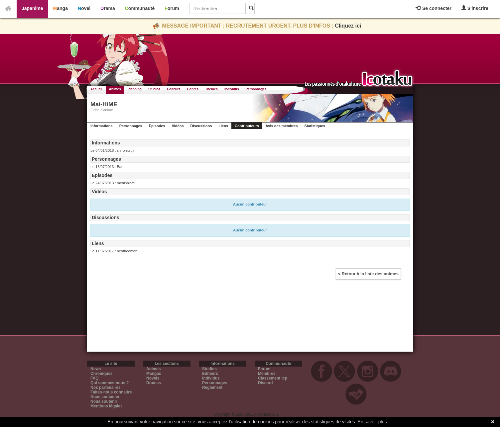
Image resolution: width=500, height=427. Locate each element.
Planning (135, 89)
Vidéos (178, 126)
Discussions (201, 126)
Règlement (212, 387)
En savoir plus (372, 421)
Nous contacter (104, 396)
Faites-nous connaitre (111, 392)
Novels (152, 378)
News (95, 369)
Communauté (140, 8)
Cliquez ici (348, 26)
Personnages (256, 89)
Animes (115, 89)
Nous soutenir (103, 401)
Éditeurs (174, 89)
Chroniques (101, 373)
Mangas (153, 373)
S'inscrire (474, 8)
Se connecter (433, 8)
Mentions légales (106, 406)
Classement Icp (272, 378)
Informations (101, 126)
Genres (192, 89)
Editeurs (210, 373)
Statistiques (315, 126)
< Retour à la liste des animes (368, 273)
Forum (172, 8)
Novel (84, 8)
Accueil (96, 89)
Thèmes (211, 89)
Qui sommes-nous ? (109, 383)
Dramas (153, 383)
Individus (231, 89)
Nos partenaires (105, 387)
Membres (267, 373)
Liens (223, 126)
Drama (107, 8)
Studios (154, 89)
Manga (60, 8)
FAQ (94, 378)
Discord (265, 383)
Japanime (32, 8)
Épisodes (157, 126)
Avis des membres (282, 126)
